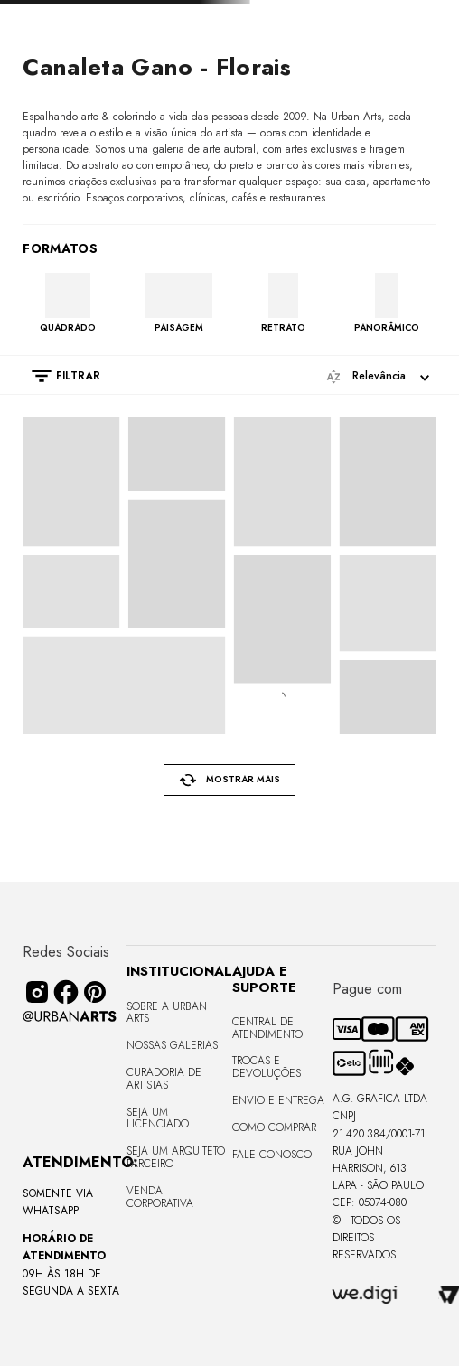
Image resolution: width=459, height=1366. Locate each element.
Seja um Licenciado (157, 1118)
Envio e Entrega (278, 1100)
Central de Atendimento (267, 1028)
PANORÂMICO (386, 327)
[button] (57, 376)
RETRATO (283, 327)
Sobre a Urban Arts (166, 1012)
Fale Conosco (272, 1154)
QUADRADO (68, 327)
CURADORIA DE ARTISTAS (163, 1078)
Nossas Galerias (172, 1045)
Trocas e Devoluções (266, 1067)
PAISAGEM (179, 327)
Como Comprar (274, 1127)
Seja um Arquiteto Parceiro (175, 1157)
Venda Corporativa (159, 1197)
